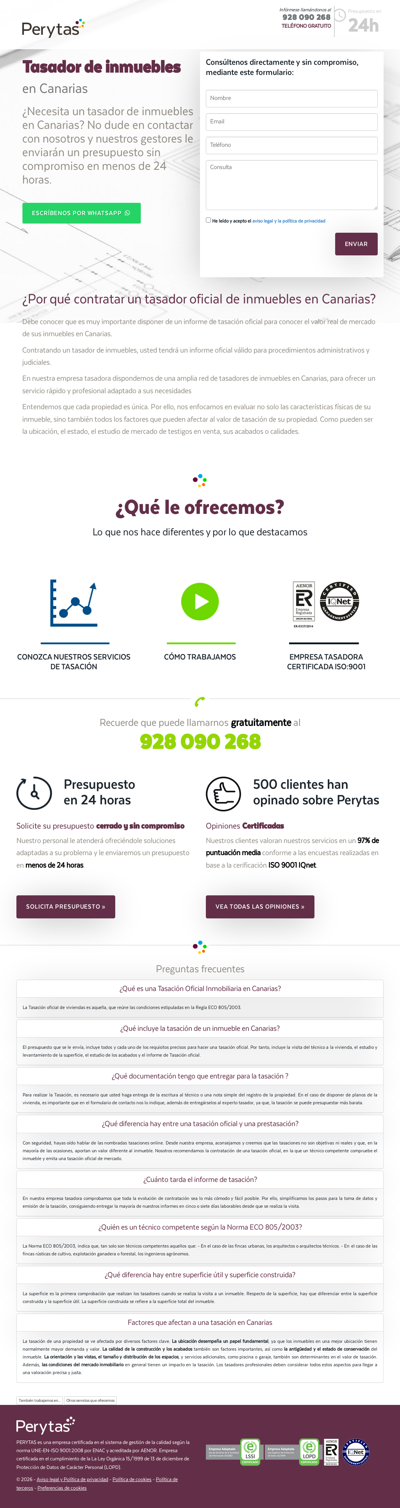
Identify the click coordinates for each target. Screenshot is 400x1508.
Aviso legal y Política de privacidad (72, 1480)
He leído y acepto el (265, 220)
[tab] (200, 988)
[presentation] (259, 246)
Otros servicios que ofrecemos (90, 1400)
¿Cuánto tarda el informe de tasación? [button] (200, 1179)
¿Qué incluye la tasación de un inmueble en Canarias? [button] (200, 1028)
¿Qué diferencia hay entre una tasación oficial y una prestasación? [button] (200, 1123)
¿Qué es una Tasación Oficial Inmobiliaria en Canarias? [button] (200, 988)
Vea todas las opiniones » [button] (260, 906)
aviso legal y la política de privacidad (288, 221)
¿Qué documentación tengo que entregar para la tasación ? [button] (200, 1076)
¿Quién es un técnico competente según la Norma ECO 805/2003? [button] (200, 1227)
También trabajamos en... (40, 1400)
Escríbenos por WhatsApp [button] (81, 213)
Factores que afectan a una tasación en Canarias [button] (200, 1322)
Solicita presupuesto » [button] (65, 906)
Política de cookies (132, 1480)
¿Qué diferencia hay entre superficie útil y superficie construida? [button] (200, 1275)
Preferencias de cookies (62, 1488)
